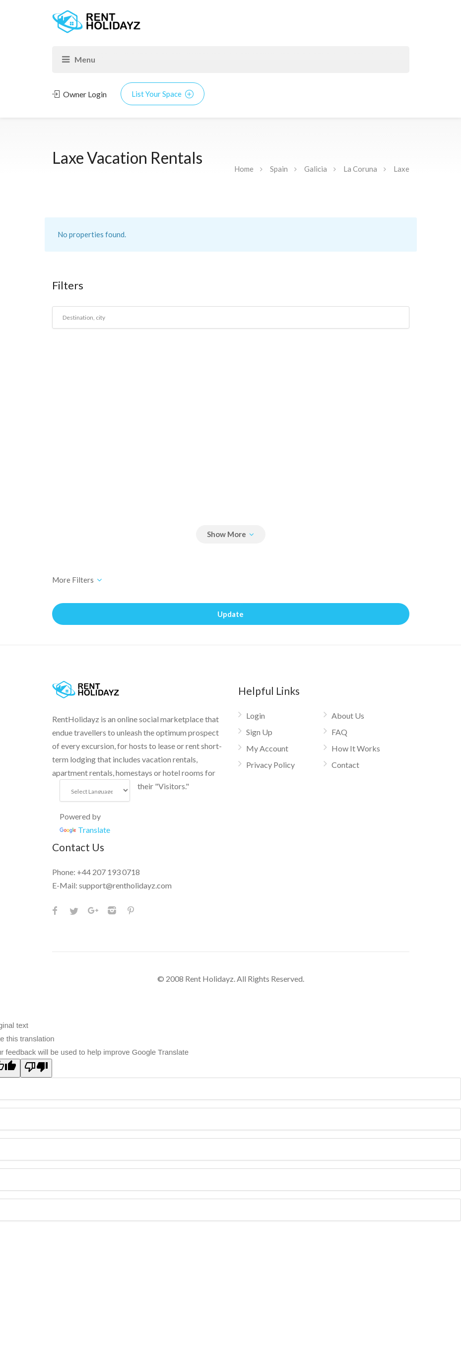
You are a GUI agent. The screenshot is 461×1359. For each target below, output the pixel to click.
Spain (279, 168)
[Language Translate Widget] (95, 790)
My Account (267, 748)
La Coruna (360, 168)
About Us (347, 715)
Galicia (315, 168)
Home (244, 168)
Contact (345, 764)
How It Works (355, 748)
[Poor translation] (36, 1068)
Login (255, 715)
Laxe (401, 168)
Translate (85, 829)
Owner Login (79, 94)
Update (230, 614)
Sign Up (259, 732)
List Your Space (163, 93)
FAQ (339, 732)
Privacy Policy (270, 764)
